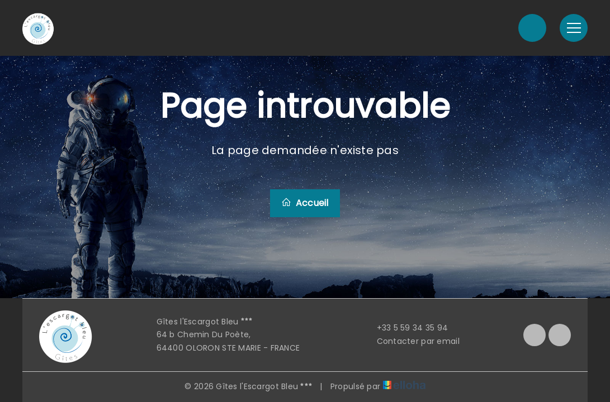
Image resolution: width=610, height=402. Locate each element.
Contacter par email (412, 341)
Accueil (304, 203)
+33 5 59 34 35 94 (406, 327)
